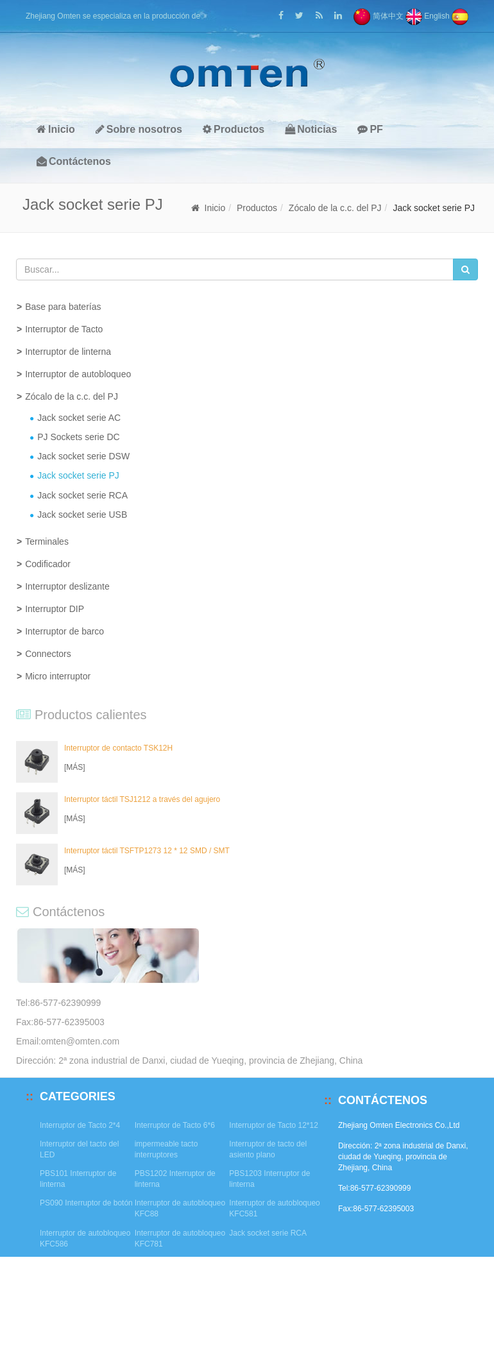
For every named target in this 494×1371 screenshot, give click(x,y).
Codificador (48, 564)
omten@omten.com (80, 1041)
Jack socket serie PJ (78, 475)
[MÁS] (74, 767)
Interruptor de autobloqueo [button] (78, 374)
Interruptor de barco (64, 631)
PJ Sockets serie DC (78, 437)
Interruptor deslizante (67, 586)
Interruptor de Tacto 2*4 (80, 1125)
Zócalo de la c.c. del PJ (335, 208)
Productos (233, 129)
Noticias (311, 129)
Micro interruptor (57, 676)
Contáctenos (74, 161)
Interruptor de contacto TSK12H (118, 748)
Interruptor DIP (54, 609)
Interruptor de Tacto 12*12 (273, 1125)
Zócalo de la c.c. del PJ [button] (71, 396)
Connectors (48, 654)
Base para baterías (63, 307)
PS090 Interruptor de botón (86, 1202)
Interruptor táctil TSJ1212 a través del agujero (142, 799)
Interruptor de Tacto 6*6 (175, 1125)
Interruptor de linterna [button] (68, 351)
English (427, 16)
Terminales (47, 541)
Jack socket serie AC (79, 418)
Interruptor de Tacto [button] (64, 329)
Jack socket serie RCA (82, 495)
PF (369, 129)
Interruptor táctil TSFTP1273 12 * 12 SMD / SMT (147, 850)
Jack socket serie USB (82, 514)
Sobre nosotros (139, 129)
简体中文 (378, 16)
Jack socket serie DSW (83, 456)
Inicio (56, 129)
